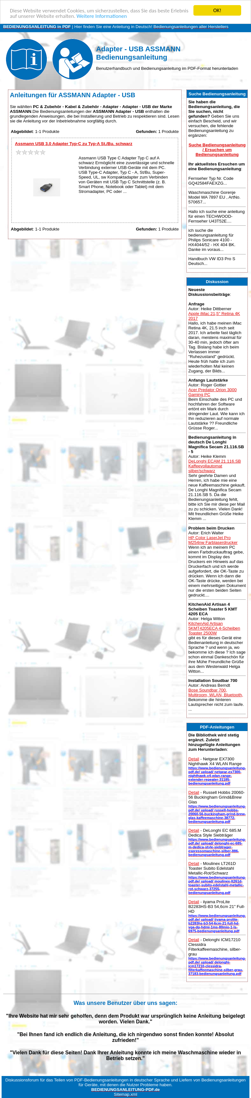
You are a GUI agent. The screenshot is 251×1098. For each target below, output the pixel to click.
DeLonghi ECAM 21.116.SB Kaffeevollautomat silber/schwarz (214, 466)
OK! (217, 10)
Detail (193, 759)
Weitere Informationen (102, 15)
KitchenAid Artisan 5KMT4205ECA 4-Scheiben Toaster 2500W (214, 628)
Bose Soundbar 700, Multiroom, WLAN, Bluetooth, (215, 692)
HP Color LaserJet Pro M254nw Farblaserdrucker (213, 540)
